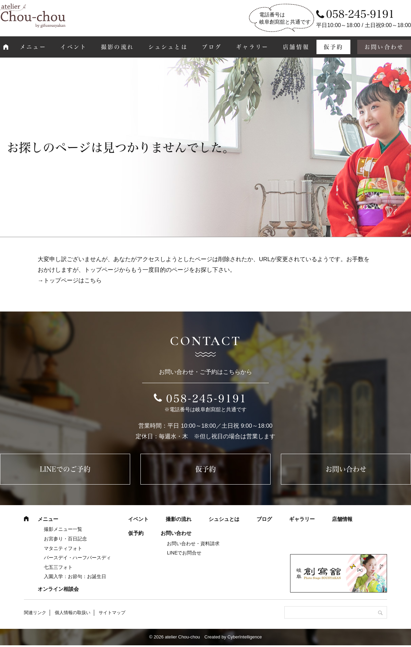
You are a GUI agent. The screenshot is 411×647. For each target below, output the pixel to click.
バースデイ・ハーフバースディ (77, 557)
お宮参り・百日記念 (65, 538)
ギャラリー (252, 47)
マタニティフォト (63, 548)
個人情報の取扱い (72, 612)
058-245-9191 (206, 398)
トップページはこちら (72, 280)
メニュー (33, 47)
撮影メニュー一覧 (63, 529)
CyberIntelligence (244, 636)
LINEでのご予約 (65, 469)
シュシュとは (168, 47)
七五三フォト (58, 567)
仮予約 (334, 47)
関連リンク (35, 612)
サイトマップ (112, 612)
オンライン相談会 (58, 589)
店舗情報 (296, 47)
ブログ (212, 47)
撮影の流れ (117, 47)
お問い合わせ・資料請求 (193, 543)
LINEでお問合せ (184, 553)
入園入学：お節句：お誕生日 (75, 576)
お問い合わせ (345, 469)
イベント (73, 47)
